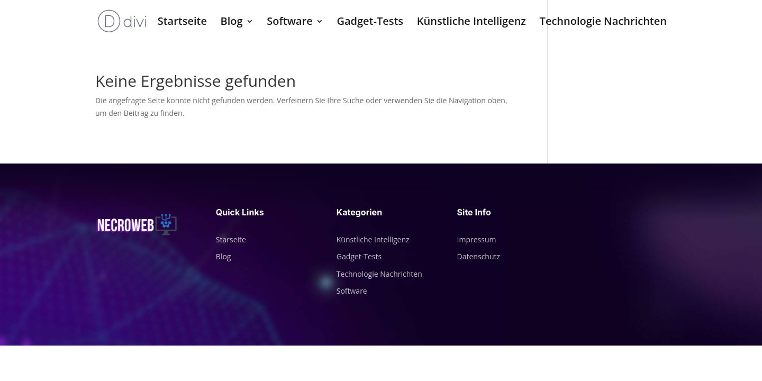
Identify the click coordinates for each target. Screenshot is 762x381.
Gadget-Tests (370, 22)
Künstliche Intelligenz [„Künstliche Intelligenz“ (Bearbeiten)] (373, 239)
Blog (232, 22)
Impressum (476, 239)
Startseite (182, 22)
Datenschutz (478, 256)
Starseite (231, 239)
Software (289, 22)
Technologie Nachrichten (603, 22)
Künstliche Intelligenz (471, 22)
